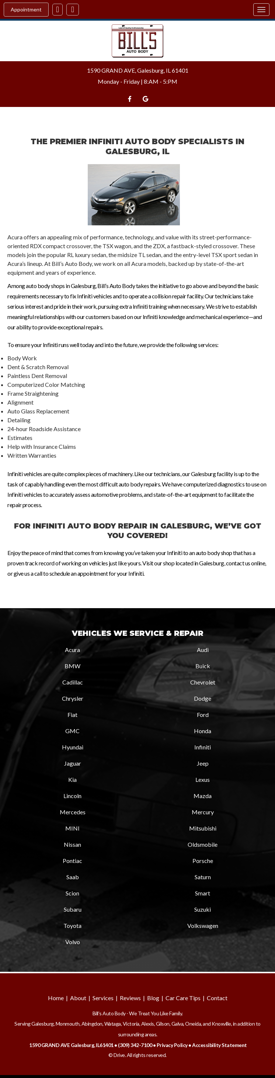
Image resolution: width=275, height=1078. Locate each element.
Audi (203, 649)
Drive (119, 1055)
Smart (202, 893)
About (78, 997)
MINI (72, 828)
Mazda (203, 795)
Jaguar (72, 763)
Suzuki (202, 909)
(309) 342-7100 (135, 1045)
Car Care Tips (183, 997)
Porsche (202, 860)
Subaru (72, 909)
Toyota (72, 925)
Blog (153, 997)
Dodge (202, 698)
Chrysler (72, 698)
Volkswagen (202, 925)
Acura (72, 649)
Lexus (202, 779)
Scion (72, 893)
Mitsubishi (202, 828)
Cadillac (72, 682)
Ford (203, 714)
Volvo (72, 941)
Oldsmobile (202, 844)
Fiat (72, 714)
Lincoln (72, 795)
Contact (217, 997)
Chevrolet (202, 682)
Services (103, 997)
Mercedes (73, 811)
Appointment (26, 9)
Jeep (203, 763)
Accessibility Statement (219, 1045)
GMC (72, 730)
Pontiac (72, 860)
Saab (72, 876)
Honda (202, 730)
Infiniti (202, 747)
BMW (72, 665)
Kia (72, 779)
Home (56, 997)
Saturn (203, 876)
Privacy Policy (172, 1045)
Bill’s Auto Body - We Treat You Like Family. (138, 1013)
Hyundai (72, 747)
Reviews (130, 997)
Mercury (203, 811)
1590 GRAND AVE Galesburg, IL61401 (71, 1045)
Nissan (72, 844)
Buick (202, 665)
